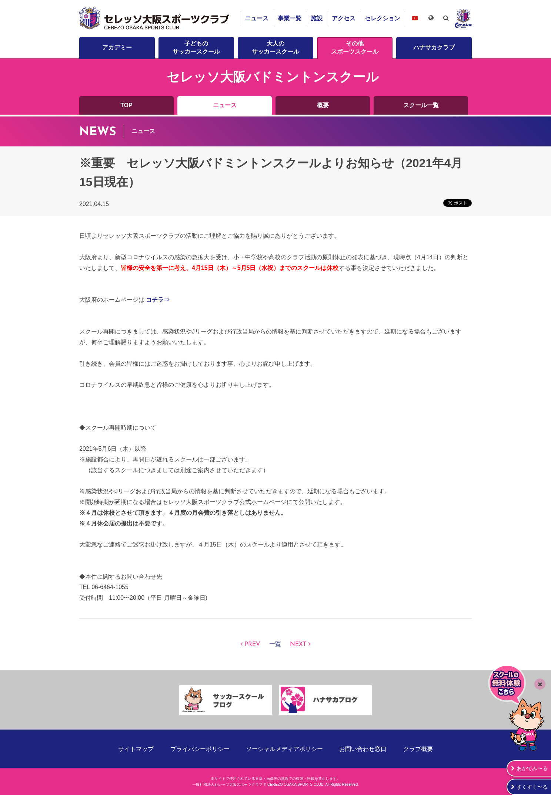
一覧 (275, 644)
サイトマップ (136, 749)
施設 (317, 18)
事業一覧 (289, 18)
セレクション (382, 18)
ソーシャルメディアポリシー (284, 749)
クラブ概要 (418, 749)
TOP (126, 105)
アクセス (343, 18)
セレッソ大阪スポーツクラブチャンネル (415, 18)
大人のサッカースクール (275, 47)
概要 (323, 105)
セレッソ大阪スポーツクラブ (155, 18)
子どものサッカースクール (196, 47)
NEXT (298, 644)
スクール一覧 (421, 105)
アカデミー (117, 47)
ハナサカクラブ (434, 47)
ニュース (256, 18)
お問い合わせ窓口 (363, 749)
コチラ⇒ (158, 300)
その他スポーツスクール (354, 47)
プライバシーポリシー (200, 749)
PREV (252, 644)
